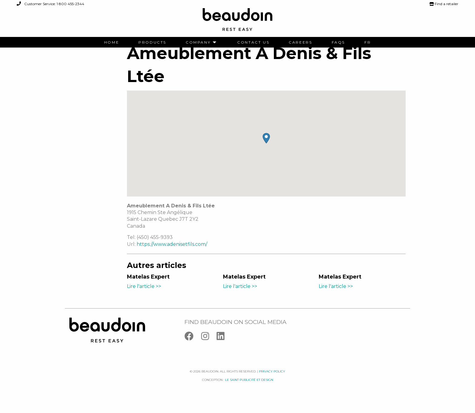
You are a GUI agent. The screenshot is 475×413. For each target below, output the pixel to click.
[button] (266, 147)
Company (198, 42)
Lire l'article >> (144, 296)
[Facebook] (192, 346)
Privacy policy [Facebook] (272, 380)
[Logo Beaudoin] (237, 22)
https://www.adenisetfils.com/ (172, 253)
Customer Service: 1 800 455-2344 (50, 4)
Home (111, 42)
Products (152, 42)
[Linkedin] (224, 346)
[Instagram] (209, 346)
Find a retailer (444, 4)
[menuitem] (112, 42)
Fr (367, 42)
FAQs (338, 42)
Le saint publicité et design (249, 389)
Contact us (253, 42)
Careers (300, 42)
